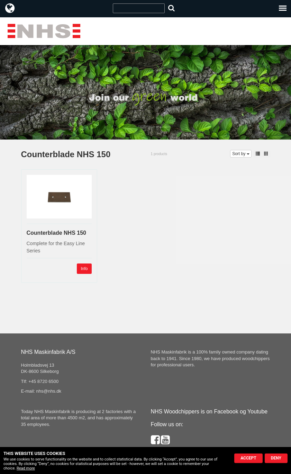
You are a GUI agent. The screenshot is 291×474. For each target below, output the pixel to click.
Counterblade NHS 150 (56, 233)
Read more (26, 468)
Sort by (240, 153)
